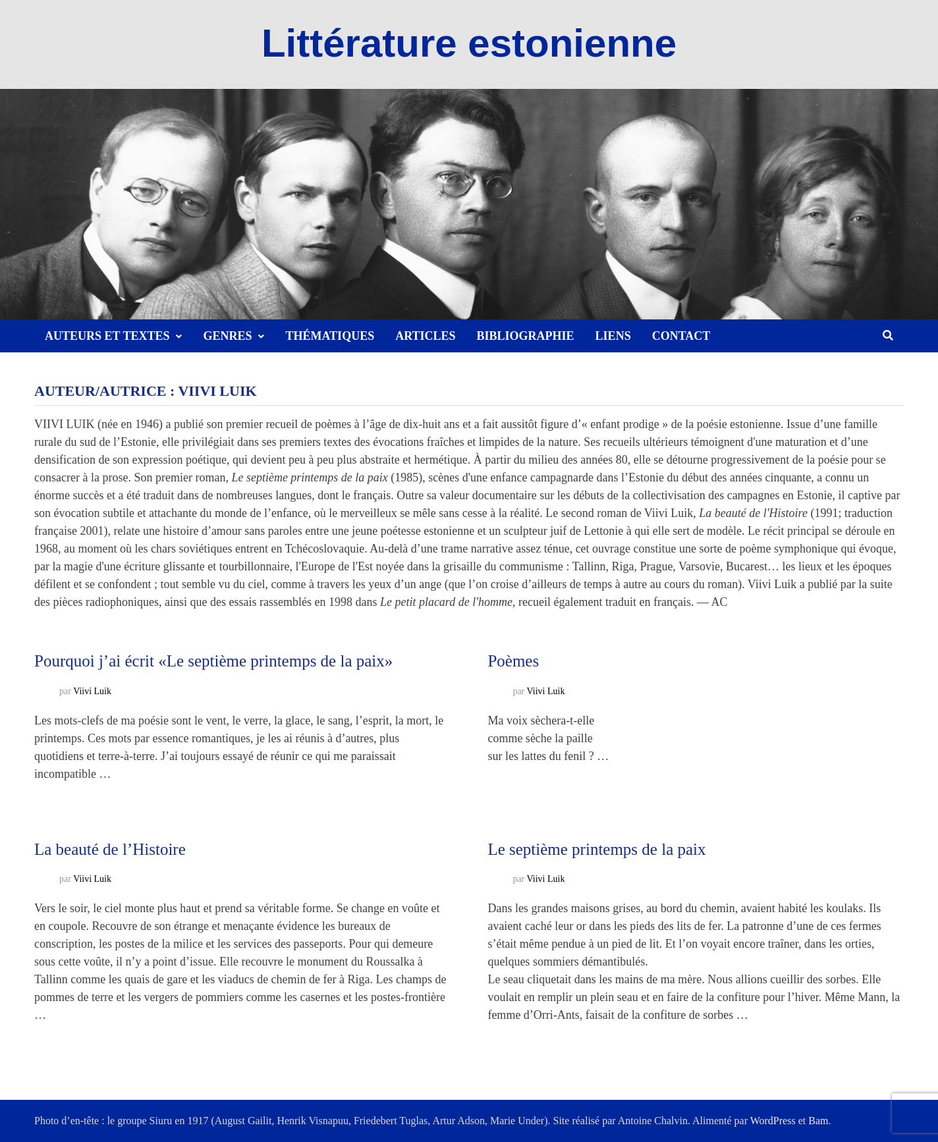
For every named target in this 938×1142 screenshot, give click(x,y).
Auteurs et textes (107, 335)
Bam (818, 1120)
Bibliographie (525, 335)
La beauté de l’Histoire (110, 849)
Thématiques (329, 335)
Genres (227, 335)
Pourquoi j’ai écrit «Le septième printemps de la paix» (213, 661)
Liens (613, 335)
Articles (425, 335)
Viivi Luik (92, 691)
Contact (681, 335)
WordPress (773, 1120)
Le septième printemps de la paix (596, 849)
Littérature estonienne (469, 43)
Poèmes (513, 661)
